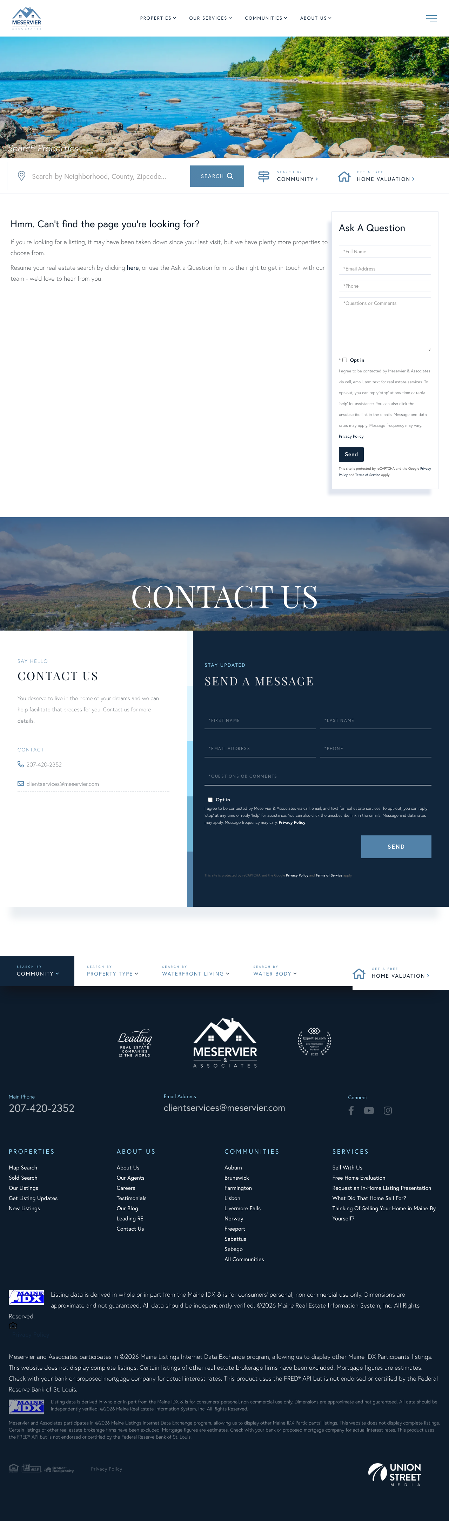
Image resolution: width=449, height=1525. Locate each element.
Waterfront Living (201, 975)
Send (351, 454)
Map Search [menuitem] (23, 1171)
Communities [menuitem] (264, 18)
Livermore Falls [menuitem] (242, 1212)
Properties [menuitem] (156, 18)
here (133, 267)
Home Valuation (383, 179)
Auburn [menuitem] (233, 1171)
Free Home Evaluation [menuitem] (359, 1181)
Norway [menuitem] (233, 1222)
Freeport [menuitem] (234, 1232)
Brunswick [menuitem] (236, 1181)
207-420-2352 (46, 765)
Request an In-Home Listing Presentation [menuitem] (382, 1191)
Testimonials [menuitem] (132, 1202)
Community (295, 179)
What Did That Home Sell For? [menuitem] (369, 1202)
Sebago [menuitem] (233, 1253)
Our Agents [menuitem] (131, 1181)
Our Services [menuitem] (208, 18)
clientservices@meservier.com (66, 784)
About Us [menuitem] (313, 18)
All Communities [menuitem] (244, 1263)
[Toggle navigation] (431, 18)
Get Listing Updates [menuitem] (33, 1202)
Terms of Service (367, 475)
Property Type (116, 975)
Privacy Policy (351, 436)
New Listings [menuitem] (24, 1212)
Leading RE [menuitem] (130, 1222)
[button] (217, 176)
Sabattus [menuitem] (235, 1242)
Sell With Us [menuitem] (348, 1171)
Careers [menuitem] (126, 1191)
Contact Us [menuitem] (130, 1232)
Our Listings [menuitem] (23, 1191)
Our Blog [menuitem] (127, 1212)
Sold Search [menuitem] (23, 1181)
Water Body (281, 975)
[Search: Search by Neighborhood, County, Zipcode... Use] (127, 176)
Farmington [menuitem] (238, 1191)
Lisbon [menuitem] (232, 1202)
